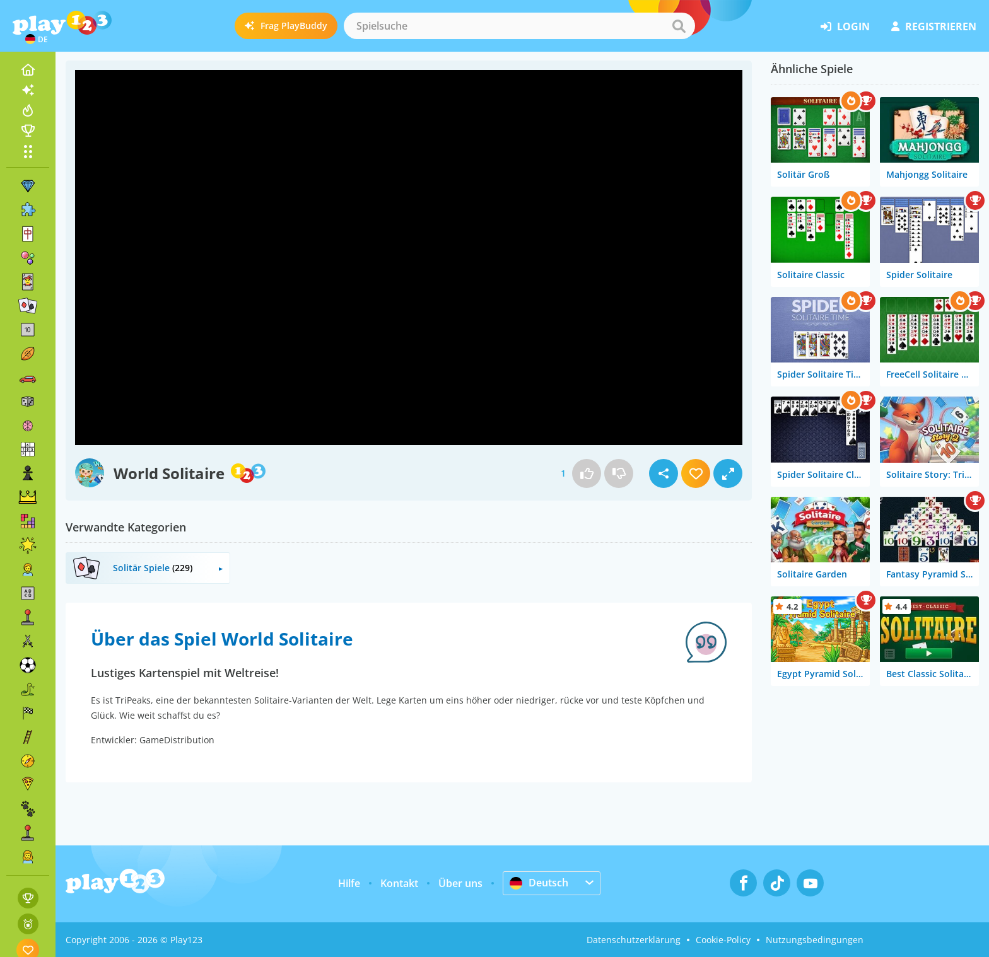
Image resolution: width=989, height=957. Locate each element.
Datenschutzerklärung (634, 940)
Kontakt (399, 883)
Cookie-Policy (723, 940)
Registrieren (933, 26)
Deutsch (539, 883)
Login (845, 26)
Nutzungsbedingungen (814, 940)
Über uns (460, 883)
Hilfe (349, 883)
